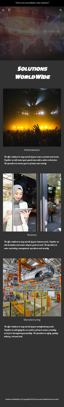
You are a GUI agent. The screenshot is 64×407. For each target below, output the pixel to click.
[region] (32, 3)
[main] (32, 73)
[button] (3, 10)
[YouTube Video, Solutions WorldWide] (32, 369)
